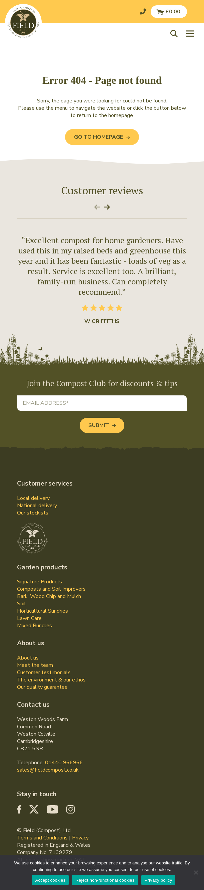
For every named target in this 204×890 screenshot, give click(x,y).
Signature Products (39, 581)
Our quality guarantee (42, 687)
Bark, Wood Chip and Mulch (49, 596)
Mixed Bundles (34, 625)
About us (28, 658)
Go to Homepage (102, 137)
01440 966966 (64, 762)
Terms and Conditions (42, 837)
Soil (21, 603)
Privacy (80, 837)
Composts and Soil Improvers (51, 589)
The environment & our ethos (51, 679)
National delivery (37, 505)
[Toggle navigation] (190, 33)
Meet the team (35, 665)
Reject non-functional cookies (104, 880)
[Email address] (102, 403)
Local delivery (33, 498)
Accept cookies (50, 880)
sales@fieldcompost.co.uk (48, 770)
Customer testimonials (44, 672)
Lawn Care (29, 618)
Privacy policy (158, 880)
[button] (175, 33)
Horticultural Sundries (42, 611)
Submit (102, 425)
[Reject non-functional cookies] (195, 872)
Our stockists (32, 513)
